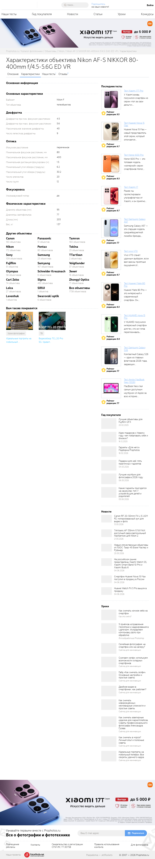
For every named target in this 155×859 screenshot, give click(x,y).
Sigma (42, 280)
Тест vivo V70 (131, 251)
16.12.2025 (123, 441)
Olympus (12, 271)
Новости (72, 14)
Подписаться (138, 833)
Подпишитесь (98, 4)
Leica (9, 288)
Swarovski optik (48, 296)
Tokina (73, 247)
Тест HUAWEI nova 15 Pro (134, 317)
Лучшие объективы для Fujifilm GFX (130, 421)
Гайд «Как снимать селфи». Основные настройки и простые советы (132, 675)
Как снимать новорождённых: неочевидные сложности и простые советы (132, 704)
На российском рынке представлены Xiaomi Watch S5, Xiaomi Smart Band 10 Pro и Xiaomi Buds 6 (130, 563)
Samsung (44, 255)
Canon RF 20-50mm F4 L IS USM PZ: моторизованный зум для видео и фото (131, 518)
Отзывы (62, 74)
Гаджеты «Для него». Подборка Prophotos (129, 449)
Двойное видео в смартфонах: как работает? (132, 688)
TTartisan (75, 255)
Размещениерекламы (12, 846)
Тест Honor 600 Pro (133, 154)
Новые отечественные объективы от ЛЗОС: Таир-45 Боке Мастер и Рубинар (131, 547)
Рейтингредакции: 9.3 (113, 113)
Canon (10, 238)
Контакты (35, 845)
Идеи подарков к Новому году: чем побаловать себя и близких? (133, 435)
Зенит (73, 271)
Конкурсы (147, 14)
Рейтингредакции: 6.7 (113, 145)
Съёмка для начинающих (130, 650)
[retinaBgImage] (108, 423)
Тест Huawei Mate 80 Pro (134, 285)
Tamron (74, 238)
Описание (13, 74)
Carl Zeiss (12, 280)
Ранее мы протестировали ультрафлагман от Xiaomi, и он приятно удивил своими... (134, 197)
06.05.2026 (124, 480)
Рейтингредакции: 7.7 (113, 241)
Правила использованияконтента (106, 846)
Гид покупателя (42, 14)
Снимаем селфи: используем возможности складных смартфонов (133, 660)
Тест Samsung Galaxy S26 (134, 349)
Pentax (42, 247)
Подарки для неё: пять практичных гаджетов (130, 462)
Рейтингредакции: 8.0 (113, 337)
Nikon (10, 247)
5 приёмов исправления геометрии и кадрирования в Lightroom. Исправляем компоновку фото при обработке (134, 630)
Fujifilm (11, 263)
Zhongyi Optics (79, 280)
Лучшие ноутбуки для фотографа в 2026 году (131, 476)
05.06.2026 (124, 499)
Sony (9, 255)
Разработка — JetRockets (99, 855)
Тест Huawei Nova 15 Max (134, 124)
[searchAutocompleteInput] (76, 5)
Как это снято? (125, 616)
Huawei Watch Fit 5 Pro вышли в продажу (130, 590)
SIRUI (41, 288)
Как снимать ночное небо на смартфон (133, 612)
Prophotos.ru (142, 855)
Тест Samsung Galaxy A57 (134, 220)
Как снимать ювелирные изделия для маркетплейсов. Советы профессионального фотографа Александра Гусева (133, 723)
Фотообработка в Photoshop (131, 638)
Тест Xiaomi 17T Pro (133, 90)
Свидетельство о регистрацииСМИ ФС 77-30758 (67, 846)
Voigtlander (77, 263)
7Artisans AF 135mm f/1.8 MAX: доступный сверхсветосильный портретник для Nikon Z (130, 533)
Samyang (44, 263)
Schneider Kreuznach (51, 271)
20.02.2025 (124, 425)
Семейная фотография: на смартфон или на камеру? (132, 645)
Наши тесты (9, 14)
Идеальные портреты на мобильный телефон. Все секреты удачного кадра (131, 754)
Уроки (122, 14)
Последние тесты (111, 86)
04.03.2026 (124, 467)
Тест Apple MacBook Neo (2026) (134, 381)
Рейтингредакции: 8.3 (113, 177)
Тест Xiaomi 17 (131, 187)
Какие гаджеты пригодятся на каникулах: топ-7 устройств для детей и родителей (133, 492)
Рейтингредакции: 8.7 (113, 209)
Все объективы (79, 288)
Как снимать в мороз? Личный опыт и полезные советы (131, 740)
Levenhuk (12, 296)
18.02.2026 (123, 453)
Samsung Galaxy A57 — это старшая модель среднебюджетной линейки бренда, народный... (136, 232)
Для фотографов (139, 845)
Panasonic (44, 238)
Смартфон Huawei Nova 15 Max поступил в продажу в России (130, 578)
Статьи (98, 14)
